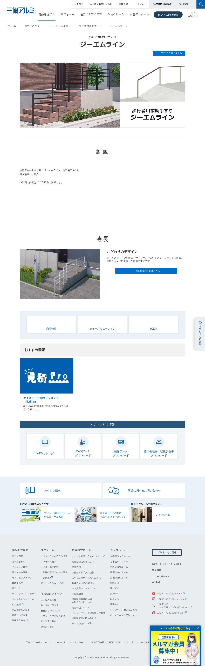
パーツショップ (79, 623)
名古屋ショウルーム (120, 561)
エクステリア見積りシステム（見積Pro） (47, 386)
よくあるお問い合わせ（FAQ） (87, 556)
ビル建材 (16, 604)
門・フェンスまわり (59, 26)
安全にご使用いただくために (86, 577)
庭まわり (16, 588)
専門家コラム (47, 626)
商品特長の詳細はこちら (147, 271)
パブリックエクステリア (24, 593)
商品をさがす (46, 14)
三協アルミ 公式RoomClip (170, 612)
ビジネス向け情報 (168, 14)
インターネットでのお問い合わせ (88, 612)
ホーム (12, 26)
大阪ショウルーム (119, 566)
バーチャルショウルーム (122, 614)
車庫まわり (17, 582)
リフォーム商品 (20, 572)
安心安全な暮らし (49, 621)
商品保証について (81, 607)
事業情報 (156, 570)
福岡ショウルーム (119, 572)
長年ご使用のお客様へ (83, 583)
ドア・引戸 (17, 556)
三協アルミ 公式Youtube (169, 593)
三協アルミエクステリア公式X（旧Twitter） (173, 606)
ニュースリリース (161, 576)
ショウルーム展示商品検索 (123, 609)
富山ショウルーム (119, 577)
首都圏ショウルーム (120, 556)
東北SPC (114, 588)
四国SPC (114, 604)
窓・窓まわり (18, 561)
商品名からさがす (21, 620)
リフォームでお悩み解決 (53, 616)
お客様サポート (139, 14)
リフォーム (67, 14)
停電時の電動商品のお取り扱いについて (82, 600)
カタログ (78, 4)
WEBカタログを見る (171, 53)
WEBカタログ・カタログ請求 (167, 564)
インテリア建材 (20, 566)
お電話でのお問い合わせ (84, 618)
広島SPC (114, 598)
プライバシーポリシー (36, 642)
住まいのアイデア (91, 14)
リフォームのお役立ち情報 (54, 556)
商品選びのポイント (51, 610)
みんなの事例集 (48, 600)
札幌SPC (114, 582)
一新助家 (45, 577)
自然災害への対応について (85, 588)
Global (156, 582)
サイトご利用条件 (145, 642)
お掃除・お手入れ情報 (83, 572)
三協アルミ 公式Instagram (170, 599)
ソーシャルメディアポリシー (68, 642)
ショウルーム (116, 14)
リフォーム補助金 (49, 566)
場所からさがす (20, 615)
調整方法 (76, 567)
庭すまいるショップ (51, 583)
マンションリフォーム (23, 598)
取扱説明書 (77, 593)
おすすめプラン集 (49, 605)
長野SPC (114, 593)
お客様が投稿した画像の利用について (110, 642)
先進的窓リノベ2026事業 (55, 572)
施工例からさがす (21, 609)
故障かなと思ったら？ (83, 561)
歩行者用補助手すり (90, 26)
